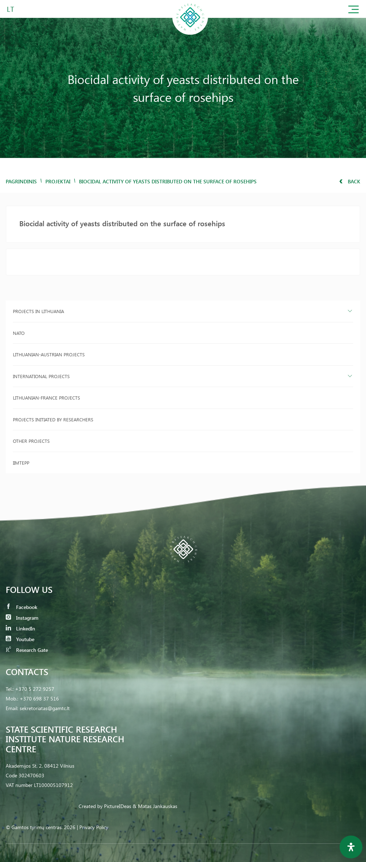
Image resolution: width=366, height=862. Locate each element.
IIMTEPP (21, 463)
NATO (19, 333)
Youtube (20, 639)
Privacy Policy (93, 827)
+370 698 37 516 (39, 698)
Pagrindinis (21, 181)
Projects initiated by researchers (53, 419)
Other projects (31, 441)
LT (10, 9)
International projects (41, 376)
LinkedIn (20, 628)
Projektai (57, 181)
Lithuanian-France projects (46, 398)
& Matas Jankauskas (155, 806)
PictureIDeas (117, 806)
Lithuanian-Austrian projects (49, 354)
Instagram (22, 617)
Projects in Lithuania (38, 311)
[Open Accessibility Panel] (351, 847)
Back (349, 181)
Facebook (21, 607)
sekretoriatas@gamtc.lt (45, 708)
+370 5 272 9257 (34, 688)
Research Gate (27, 649)
